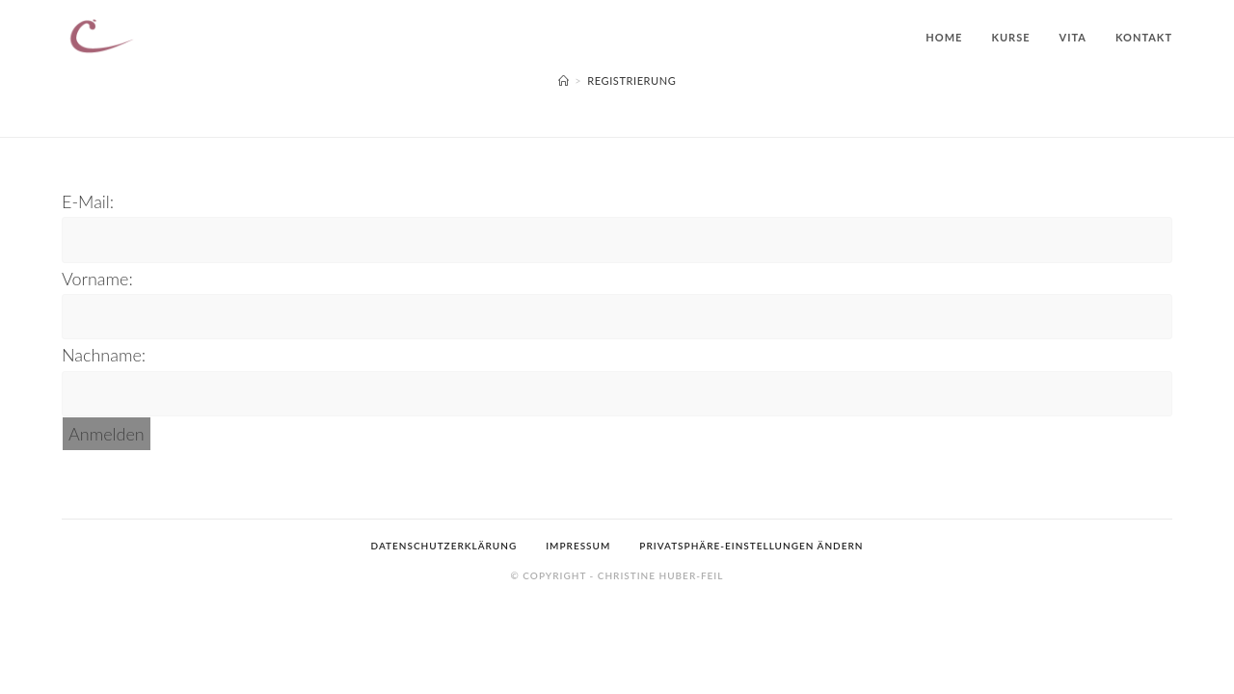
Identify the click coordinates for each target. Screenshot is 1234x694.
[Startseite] (564, 80)
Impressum (578, 640)
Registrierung (631, 80)
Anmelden (106, 433)
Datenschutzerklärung (444, 640)
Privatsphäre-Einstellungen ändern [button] (751, 640)
